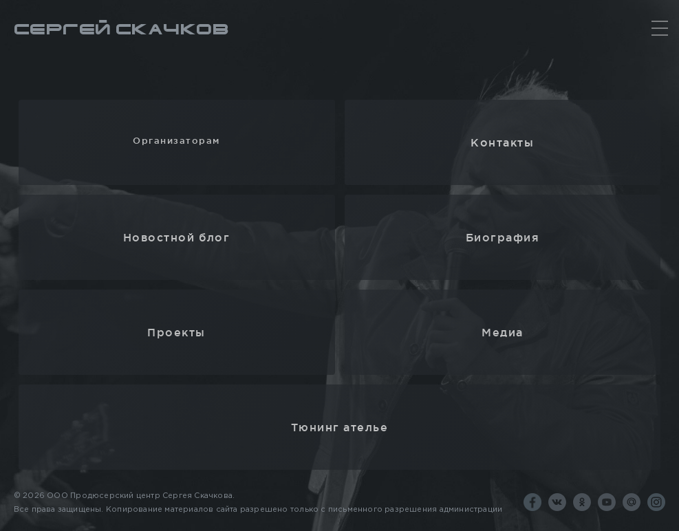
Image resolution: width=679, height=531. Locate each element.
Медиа (503, 332)
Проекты (176, 332)
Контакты (502, 142)
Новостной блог (176, 237)
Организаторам (176, 140)
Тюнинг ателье (340, 427)
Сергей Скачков (121, 30)
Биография (503, 237)
